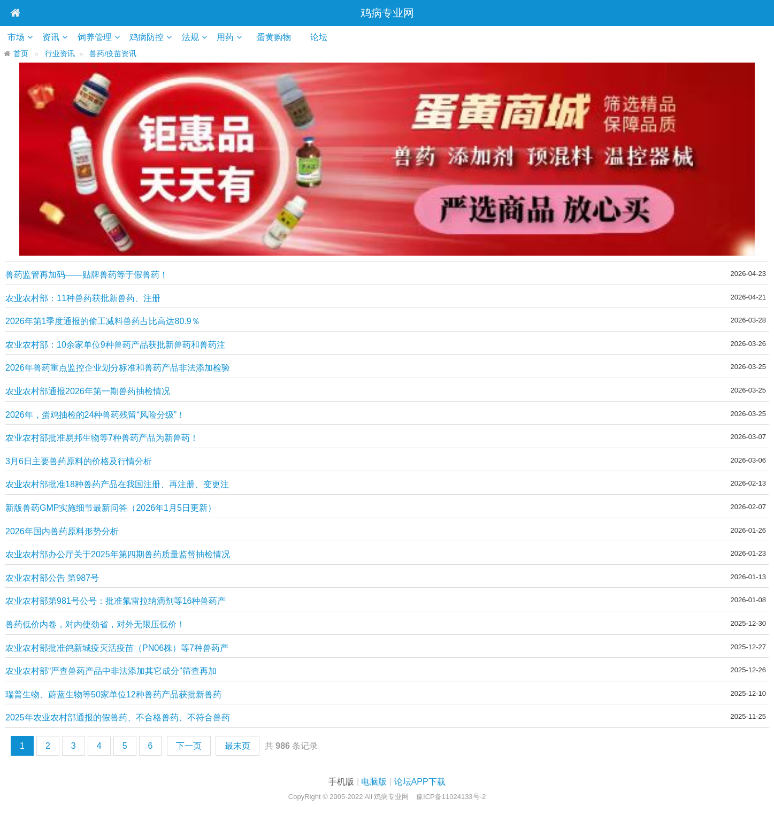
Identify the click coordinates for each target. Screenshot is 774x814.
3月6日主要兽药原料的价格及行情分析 (78, 461)
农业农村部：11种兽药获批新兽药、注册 (82, 298)
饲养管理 (97, 37)
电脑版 (374, 781)
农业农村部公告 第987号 (52, 577)
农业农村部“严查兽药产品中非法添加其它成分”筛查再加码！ (111, 671)
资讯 (52, 37)
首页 (20, 54)
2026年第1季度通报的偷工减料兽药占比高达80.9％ (102, 321)
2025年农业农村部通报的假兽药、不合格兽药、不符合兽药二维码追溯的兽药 (117, 718)
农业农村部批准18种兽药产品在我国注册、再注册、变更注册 (117, 485)
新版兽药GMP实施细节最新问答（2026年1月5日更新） (110, 507)
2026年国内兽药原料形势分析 (62, 531)
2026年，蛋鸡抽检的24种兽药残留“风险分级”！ (95, 414)
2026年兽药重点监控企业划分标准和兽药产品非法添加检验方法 (117, 368)
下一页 (189, 745)
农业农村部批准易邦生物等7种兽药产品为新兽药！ (101, 437)
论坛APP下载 (420, 781)
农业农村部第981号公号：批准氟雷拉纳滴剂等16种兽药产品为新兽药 (115, 601)
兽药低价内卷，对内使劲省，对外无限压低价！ (95, 624)
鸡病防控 (150, 37)
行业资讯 (60, 54)
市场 (16, 37)
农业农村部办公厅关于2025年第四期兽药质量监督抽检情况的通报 (117, 555)
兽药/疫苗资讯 (112, 54)
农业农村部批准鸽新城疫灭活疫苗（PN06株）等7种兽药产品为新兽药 (116, 648)
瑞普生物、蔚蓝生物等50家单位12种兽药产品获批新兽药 (113, 694)
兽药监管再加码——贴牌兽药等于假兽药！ (86, 274)
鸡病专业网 (387, 13)
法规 (194, 37)
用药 (230, 37)
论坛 (327, 37)
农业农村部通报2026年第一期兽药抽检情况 (87, 391)
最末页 (237, 745)
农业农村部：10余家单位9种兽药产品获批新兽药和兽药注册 (115, 345)
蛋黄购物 (282, 37)
